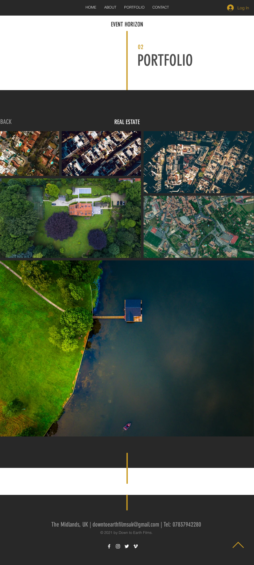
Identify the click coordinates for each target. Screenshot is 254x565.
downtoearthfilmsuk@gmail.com (126, 524)
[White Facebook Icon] (109, 546)
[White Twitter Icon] (127, 546)
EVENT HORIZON (127, 24)
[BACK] (6, 122)
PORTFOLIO (165, 60)
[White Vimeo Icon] (135, 546)
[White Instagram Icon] (118, 546)
